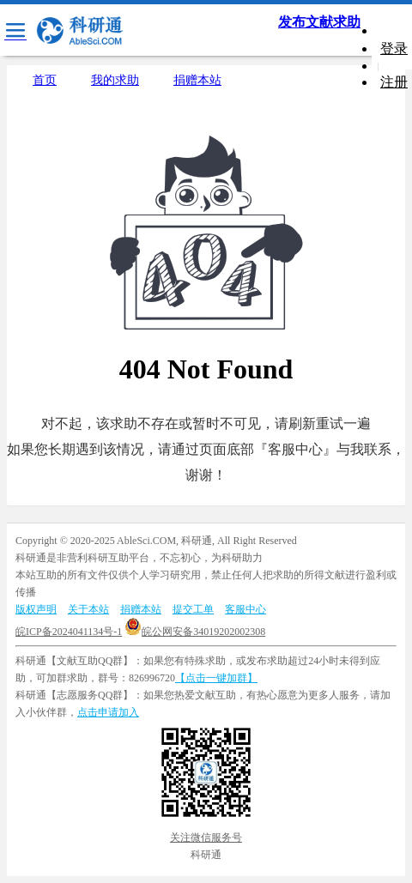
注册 (394, 82)
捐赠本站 (197, 80)
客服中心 (245, 609)
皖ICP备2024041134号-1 (68, 632)
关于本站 (88, 609)
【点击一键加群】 (216, 678)
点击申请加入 (108, 712)
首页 (45, 80)
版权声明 (36, 609)
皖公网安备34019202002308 (194, 632)
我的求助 (115, 80)
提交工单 (193, 609)
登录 (394, 48)
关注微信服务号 (206, 838)
